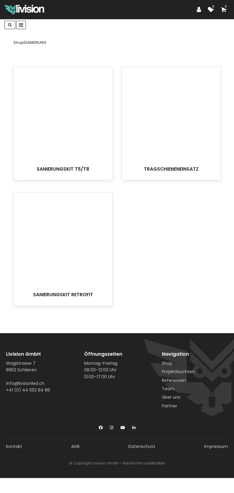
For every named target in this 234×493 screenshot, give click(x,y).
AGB (75, 446)
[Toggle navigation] (21, 25)
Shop (167, 363)
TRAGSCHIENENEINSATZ (171, 169)
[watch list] (212, 10)
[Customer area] (200, 10)
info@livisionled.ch (25, 383)
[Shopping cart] (225, 10)
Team (168, 389)
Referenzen (174, 380)
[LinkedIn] (133, 426)
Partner (169, 406)
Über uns (171, 397)
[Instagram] (111, 426)
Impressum (216, 446)
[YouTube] (122, 426)
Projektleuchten (178, 372)
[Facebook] (101, 426)
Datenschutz (141, 446)
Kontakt (14, 446)
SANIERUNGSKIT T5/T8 (63, 169)
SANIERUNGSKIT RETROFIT (63, 294)
